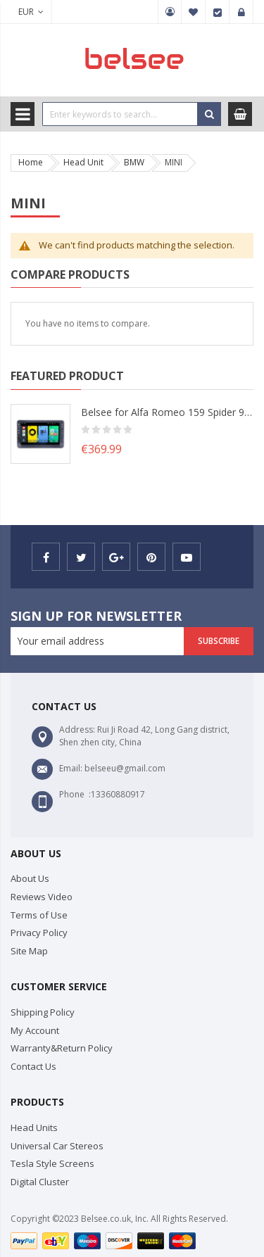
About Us (30, 878)
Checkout (218, 12)
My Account (170, 12)
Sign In (241, 12)
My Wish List (194, 12)
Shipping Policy (43, 1012)
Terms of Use (39, 915)
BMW (134, 162)
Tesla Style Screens (52, 1163)
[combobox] (120, 114)
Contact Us (33, 1066)
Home (30, 162)
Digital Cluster (40, 1181)
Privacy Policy (39, 932)
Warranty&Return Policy (62, 1048)
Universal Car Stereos (57, 1145)
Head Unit (83, 162)
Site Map (29, 951)
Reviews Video (42, 896)
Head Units (34, 1127)
